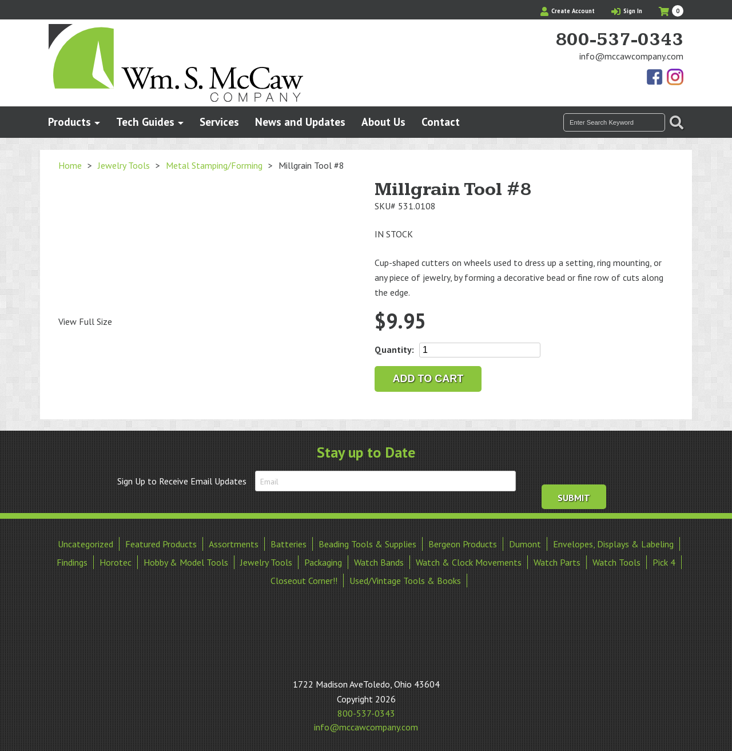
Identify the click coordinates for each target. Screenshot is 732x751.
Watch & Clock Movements (469, 561)
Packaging (323, 561)
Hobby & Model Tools (186, 561)
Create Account (567, 11)
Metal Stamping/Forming (214, 165)
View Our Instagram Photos (674, 78)
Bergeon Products (462, 543)
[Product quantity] (479, 350)
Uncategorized (85, 543)
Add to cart (428, 378)
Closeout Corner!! (303, 579)
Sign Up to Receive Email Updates (181, 481)
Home (70, 165)
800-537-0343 (619, 40)
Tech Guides (145, 121)
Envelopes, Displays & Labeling (613, 543)
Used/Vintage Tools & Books (405, 579)
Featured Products (161, 543)
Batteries (288, 543)
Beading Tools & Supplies (367, 543)
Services (219, 121)
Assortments (233, 543)
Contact (440, 121)
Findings (72, 561)
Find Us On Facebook (655, 78)
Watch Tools (616, 561)
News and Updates (300, 121)
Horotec (116, 561)
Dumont (525, 543)
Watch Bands (379, 561)
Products (69, 121)
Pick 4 (664, 561)
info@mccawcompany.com (631, 56)
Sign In (626, 11)
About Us (383, 121)
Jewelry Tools (124, 165)
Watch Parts (557, 561)
